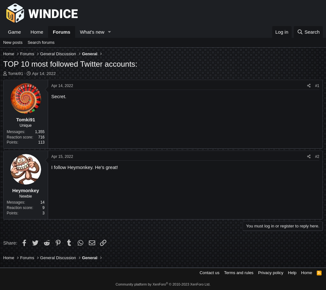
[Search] (308, 32)
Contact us (209, 272)
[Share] (309, 86)
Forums (61, 32)
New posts (13, 42)
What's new (92, 32)
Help (292, 272)
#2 (317, 156)
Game (14, 32)
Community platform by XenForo (163, 284)
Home (37, 32)
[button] (109, 32)
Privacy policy (270, 272)
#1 (317, 86)
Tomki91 (15, 73)
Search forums (41, 42)
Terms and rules (238, 272)
